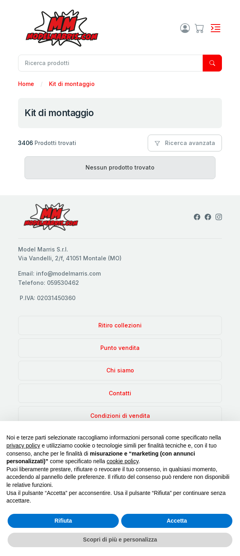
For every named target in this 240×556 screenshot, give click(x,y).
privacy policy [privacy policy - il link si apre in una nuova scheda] (23, 445)
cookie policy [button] (122, 461)
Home (26, 83)
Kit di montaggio (72, 83)
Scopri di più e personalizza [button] (120, 539)
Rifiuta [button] (63, 520)
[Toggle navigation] (215, 28)
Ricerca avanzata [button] (185, 142)
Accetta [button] (177, 520)
